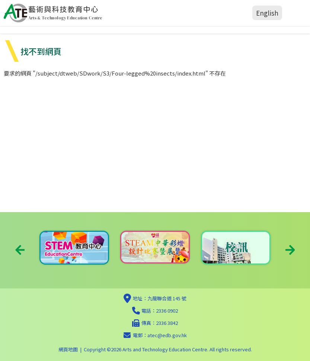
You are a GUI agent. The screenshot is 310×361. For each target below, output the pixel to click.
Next (290, 250)
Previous (20, 250)
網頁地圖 (68, 349)
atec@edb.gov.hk (167, 335)
